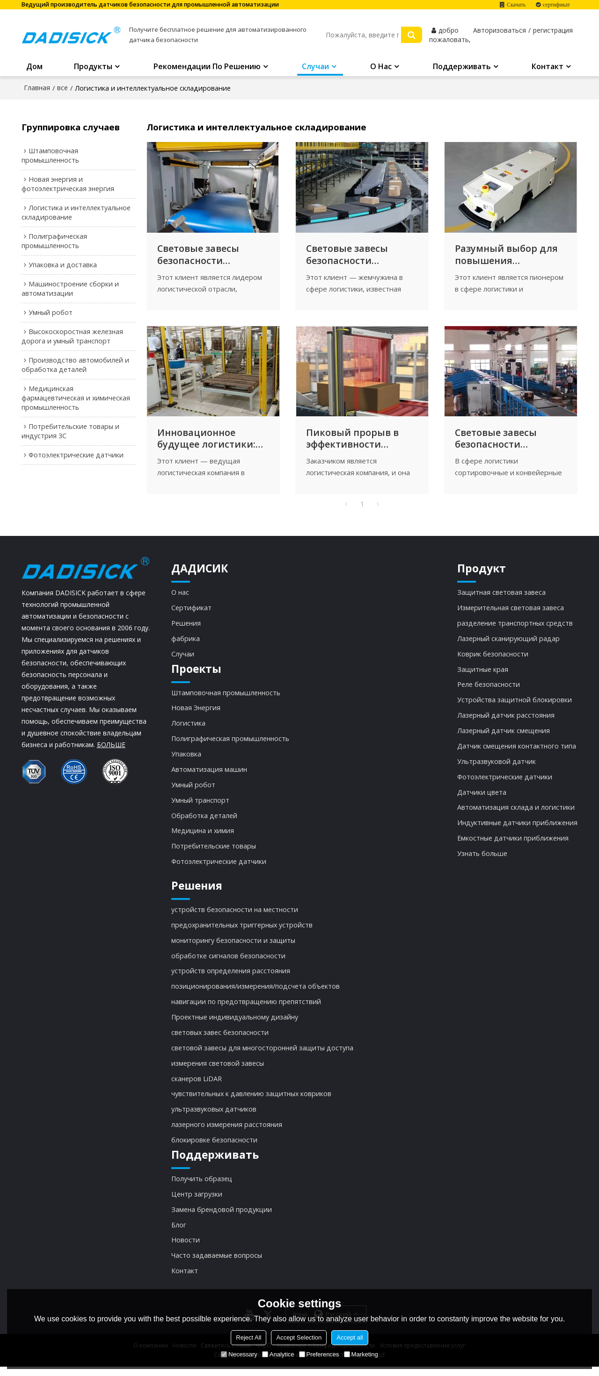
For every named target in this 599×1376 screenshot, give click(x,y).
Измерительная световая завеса (509, 611)
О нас (381, 67)
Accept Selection (298, 1337)
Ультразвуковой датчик (495, 766)
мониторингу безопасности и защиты (234, 946)
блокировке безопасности (214, 1148)
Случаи (315, 67)
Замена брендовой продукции (222, 1218)
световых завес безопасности (220, 1039)
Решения (186, 627)
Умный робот (193, 789)
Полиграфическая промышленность (231, 743)
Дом (34, 67)
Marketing (361, 1354)
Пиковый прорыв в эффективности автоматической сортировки (352, 441)
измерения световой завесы (217, 1070)
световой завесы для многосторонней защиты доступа (263, 1055)
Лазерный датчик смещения (502, 735)
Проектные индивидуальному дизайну (235, 1024)
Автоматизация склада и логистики (514, 813)
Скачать (516, 4)
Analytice (278, 1354)
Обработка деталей (204, 821)
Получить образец (202, 1186)
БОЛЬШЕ (111, 747)
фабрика (185, 642)
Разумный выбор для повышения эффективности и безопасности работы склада (508, 256)
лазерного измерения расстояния (227, 1132)
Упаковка (186, 758)
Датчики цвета (480, 797)
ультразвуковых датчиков (214, 1117)
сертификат (556, 4)
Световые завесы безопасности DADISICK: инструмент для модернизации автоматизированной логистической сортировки (360, 256)
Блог (178, 1233)
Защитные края (481, 673)
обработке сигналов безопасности (228, 962)
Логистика (188, 728)
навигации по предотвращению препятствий (246, 1008)
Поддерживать (462, 67)
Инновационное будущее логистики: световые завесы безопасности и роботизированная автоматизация (207, 441)
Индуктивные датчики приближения (516, 828)
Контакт (547, 67)
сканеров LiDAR (196, 1086)
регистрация (553, 31)
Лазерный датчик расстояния (505, 720)
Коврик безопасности (491, 658)
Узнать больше (481, 859)
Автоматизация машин (209, 774)
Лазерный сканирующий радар (507, 642)
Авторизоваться (499, 31)
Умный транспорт (200, 805)
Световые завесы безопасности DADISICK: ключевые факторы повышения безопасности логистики (209, 256)
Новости (185, 1249)
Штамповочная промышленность (226, 696)
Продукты (93, 67)
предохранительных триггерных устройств (243, 931)
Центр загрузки (197, 1202)
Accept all (349, 1337)
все (62, 88)
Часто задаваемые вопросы (216, 1264)
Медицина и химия (203, 836)
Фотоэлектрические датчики (218, 867)
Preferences (319, 1354)
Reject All (248, 1337)
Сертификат (191, 611)
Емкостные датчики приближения (512, 843)
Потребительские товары (213, 851)
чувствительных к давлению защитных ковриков (252, 1101)
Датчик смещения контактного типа (516, 751)
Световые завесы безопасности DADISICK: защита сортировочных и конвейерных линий (505, 441)
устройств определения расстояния (231, 977)
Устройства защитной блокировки (513, 704)
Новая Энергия (196, 712)
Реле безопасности (487, 688)
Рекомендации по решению (207, 67)
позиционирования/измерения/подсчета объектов (256, 993)
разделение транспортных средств (514, 627)
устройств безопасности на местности (235, 915)
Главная (37, 88)
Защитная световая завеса (500, 595)
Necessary (239, 1354)
